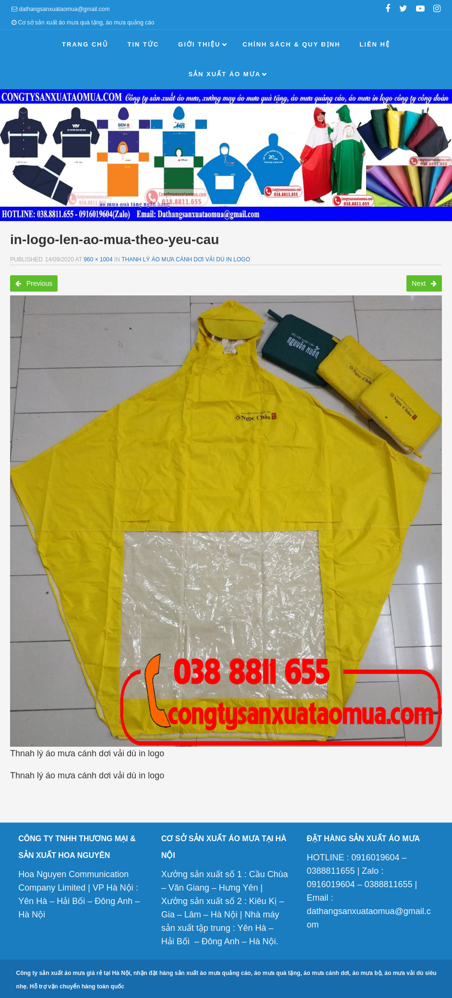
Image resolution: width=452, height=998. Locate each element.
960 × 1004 (97, 259)
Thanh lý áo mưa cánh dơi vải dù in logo (185, 259)
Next (424, 283)
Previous (33, 283)
